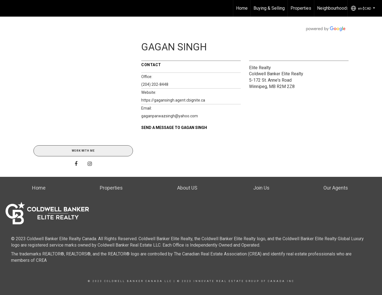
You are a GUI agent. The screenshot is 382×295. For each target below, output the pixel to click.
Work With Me (83, 150)
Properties (301, 8)
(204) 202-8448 (154, 84)
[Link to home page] (7, 8)
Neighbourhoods (333, 8)
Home (242, 8)
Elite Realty (260, 67)
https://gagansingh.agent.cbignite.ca (173, 100)
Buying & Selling (269, 8)
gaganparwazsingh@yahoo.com (169, 116)
